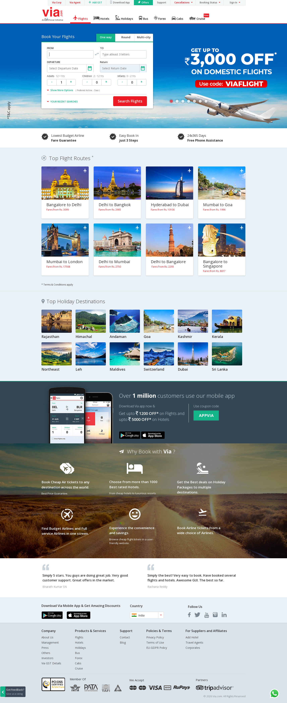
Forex (78, 658)
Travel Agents (194, 642)
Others (45, 653)
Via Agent (75, 2)
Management (50, 642)
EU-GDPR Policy (156, 648)
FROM (50, 48)
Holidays (80, 648)
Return (104, 62)
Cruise (79, 668)
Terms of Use (155, 642)
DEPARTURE (53, 62)
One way (106, 37)
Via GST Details (51, 663)
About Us (47, 637)
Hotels (79, 642)
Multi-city (144, 37)
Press (45, 648)
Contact (125, 637)
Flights (79, 637)
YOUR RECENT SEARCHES (64, 101)
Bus (77, 653)
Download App (121, 2)
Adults (56, 76)
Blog (123, 642)
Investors (47, 658)
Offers (145, 2)
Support (161, 2)
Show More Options (75, 90)
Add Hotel (192, 637)
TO (102, 48)
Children (93, 76)
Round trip (125, 40)
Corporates (193, 648)
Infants (127, 76)
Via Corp (56, 2)
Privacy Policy (155, 637)
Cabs (78, 663)
